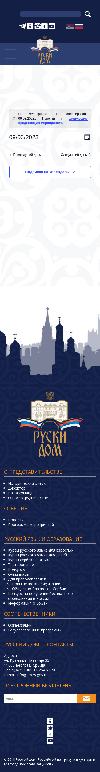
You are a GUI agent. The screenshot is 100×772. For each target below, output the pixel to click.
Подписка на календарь (47, 172)
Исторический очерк (27, 483)
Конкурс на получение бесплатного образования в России (40, 596)
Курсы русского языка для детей (37, 554)
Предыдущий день (25, 155)
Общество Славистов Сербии (39, 588)
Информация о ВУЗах (27, 603)
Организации (19, 625)
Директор (17, 488)
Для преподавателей (27, 579)
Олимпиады (18, 574)
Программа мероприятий (31, 524)
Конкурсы (16, 569)
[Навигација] (10, 54)
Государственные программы (35, 630)
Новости (16, 519)
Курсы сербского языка (29, 559)
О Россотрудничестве (28, 497)
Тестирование (21, 564)
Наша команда (21, 492)
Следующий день (76, 155)
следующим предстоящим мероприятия (52, 121)
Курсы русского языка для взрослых (40, 550)
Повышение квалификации (36, 583)
